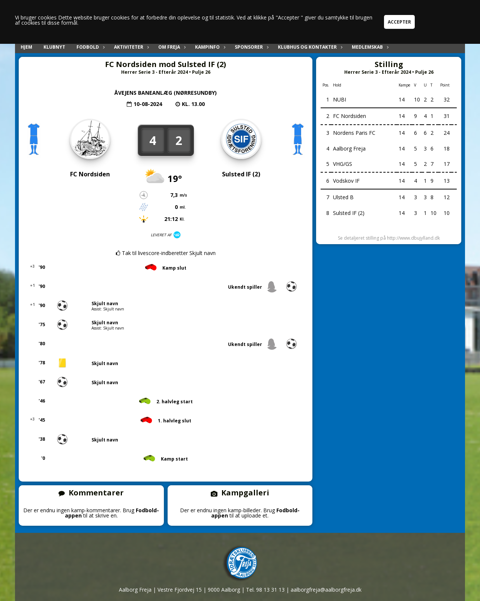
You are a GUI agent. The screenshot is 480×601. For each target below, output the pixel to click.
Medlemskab (369, 47)
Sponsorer (251, 47)
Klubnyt (54, 47)
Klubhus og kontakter (309, 47)
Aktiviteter (130, 47)
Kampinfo (209, 47)
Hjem (26, 47)
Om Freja (171, 47)
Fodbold (89, 47)
